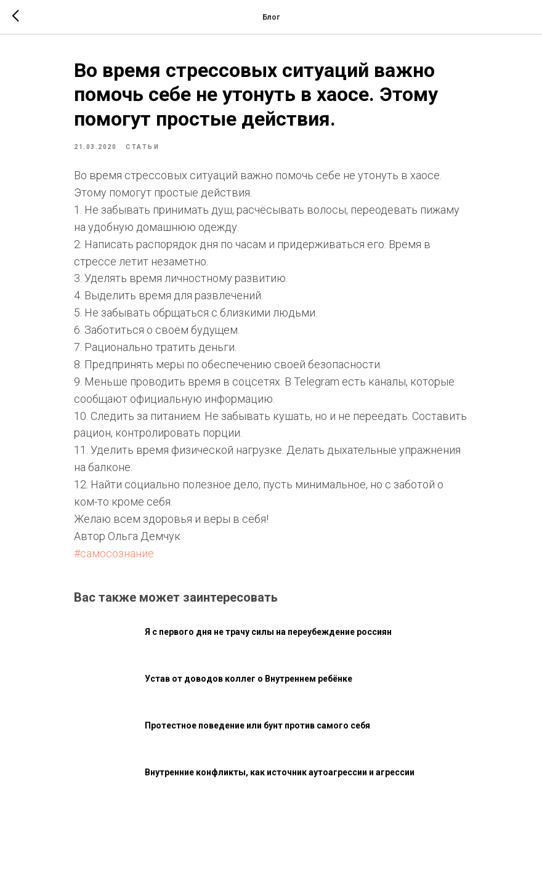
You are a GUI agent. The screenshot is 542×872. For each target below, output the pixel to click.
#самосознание (114, 553)
